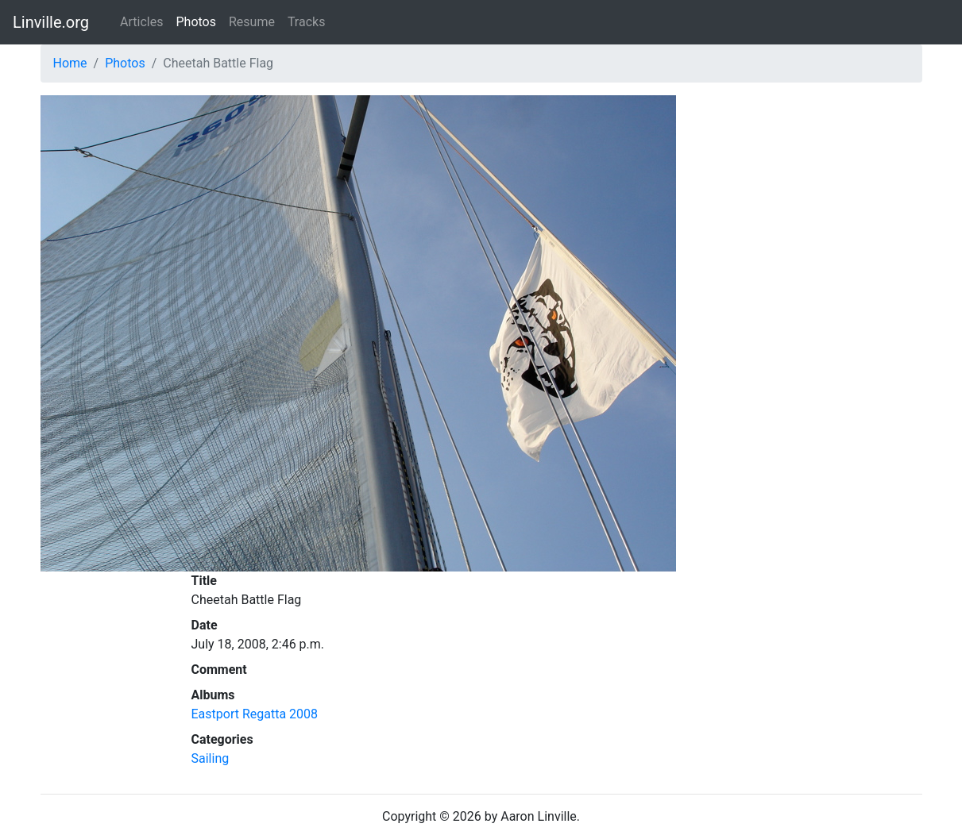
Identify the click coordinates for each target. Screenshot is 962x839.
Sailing (210, 758)
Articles (141, 21)
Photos (196, 21)
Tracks (307, 21)
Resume (252, 21)
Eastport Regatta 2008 (255, 714)
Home (70, 63)
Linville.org (51, 22)
